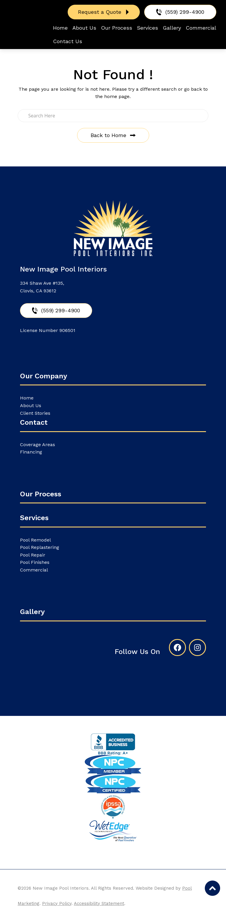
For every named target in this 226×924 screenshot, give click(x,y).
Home (27, 398)
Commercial (34, 570)
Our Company (43, 376)
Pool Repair (32, 555)
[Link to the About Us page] (113, 764)
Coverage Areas (37, 444)
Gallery (32, 612)
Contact (34, 422)
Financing (31, 452)
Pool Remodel (35, 540)
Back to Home (108, 135)
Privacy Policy (57, 903)
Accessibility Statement (99, 903)
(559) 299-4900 (184, 12)
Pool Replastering (39, 547)
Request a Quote (99, 12)
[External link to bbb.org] (113, 744)
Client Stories (35, 413)
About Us (30, 405)
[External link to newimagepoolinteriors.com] (113, 830)
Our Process (40, 494)
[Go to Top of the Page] (212, 888)
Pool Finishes (34, 562)
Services (34, 518)
